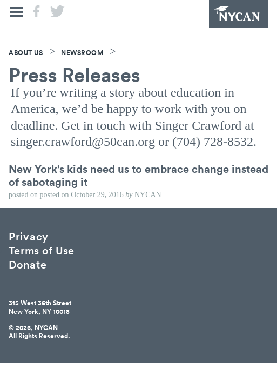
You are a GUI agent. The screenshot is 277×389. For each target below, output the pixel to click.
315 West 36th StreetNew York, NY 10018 (40, 307)
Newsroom (82, 53)
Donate (27, 264)
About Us (26, 53)
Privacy (29, 236)
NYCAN (238, 14)
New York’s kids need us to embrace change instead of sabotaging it (138, 175)
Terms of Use (42, 250)
